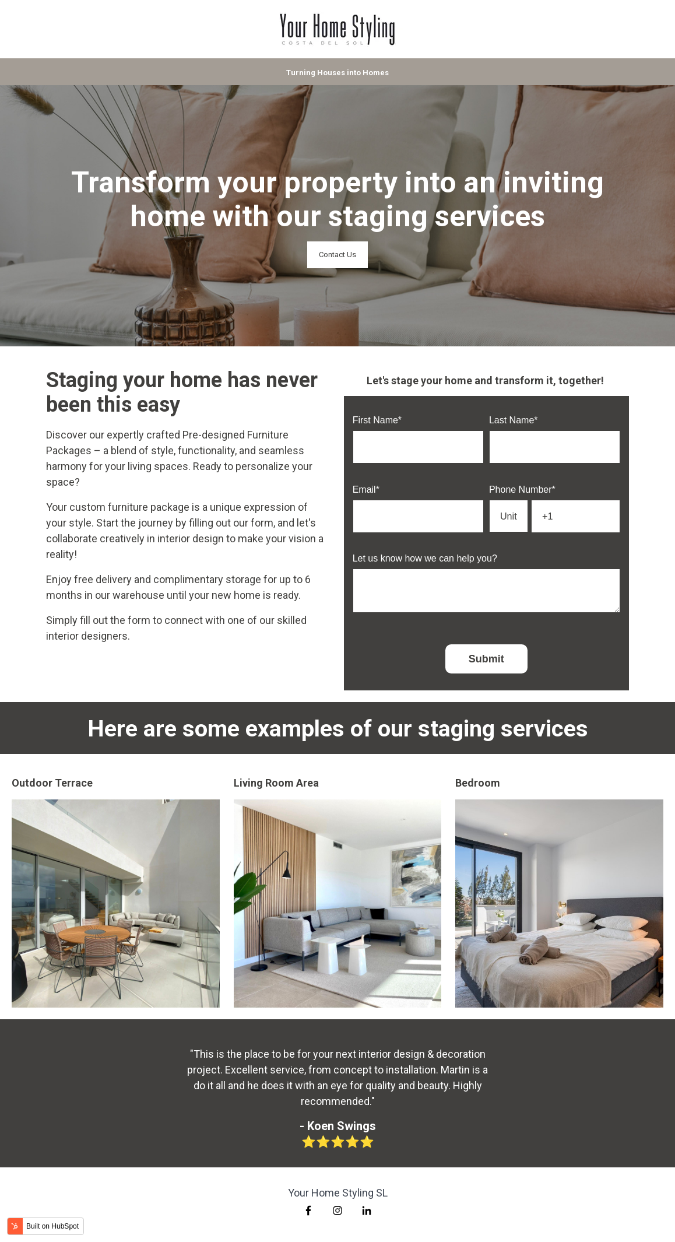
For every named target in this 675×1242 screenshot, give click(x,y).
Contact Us (337, 254)
